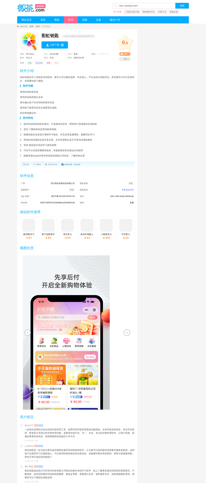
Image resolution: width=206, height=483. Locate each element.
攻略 (84, 19)
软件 (70, 19)
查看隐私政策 (128, 190)
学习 (56, 63)
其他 (29, 63)
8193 (125, 54)
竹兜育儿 (125, 234)
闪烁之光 (162, 12)
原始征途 (174, 12)
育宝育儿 (67, 234)
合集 (98, 19)
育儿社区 (39, 63)
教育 (48, 63)
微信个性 (115, 19)
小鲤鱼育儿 (106, 234)
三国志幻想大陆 (132, 12)
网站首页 (26, 19)
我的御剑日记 (149, 12)
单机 (43, 19)
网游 (57, 19)
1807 (125, 59)
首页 (31, 26)
